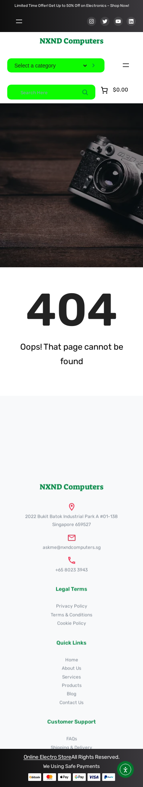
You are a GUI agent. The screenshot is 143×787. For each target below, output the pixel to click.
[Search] (85, 92)
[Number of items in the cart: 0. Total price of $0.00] (113, 90)
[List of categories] (50, 65)
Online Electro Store (47, 757)
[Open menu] (19, 21)
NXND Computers (71, 41)
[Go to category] (93, 65)
